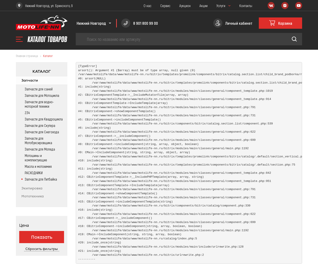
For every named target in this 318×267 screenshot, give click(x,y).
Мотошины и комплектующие (36, 157)
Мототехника (32, 196)
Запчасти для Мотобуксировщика (38, 140)
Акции (203, 5)
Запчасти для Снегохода (42, 132)
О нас (147, 5)
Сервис (165, 5)
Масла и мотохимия (38, 166)
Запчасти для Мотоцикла (42, 95)
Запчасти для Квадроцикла (44, 119)
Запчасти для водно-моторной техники (39, 103)
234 (27, 112)
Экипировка (31, 188)
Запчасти (29, 80)
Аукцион (185, 5)
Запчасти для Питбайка (41, 179)
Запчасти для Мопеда (40, 149)
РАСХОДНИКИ (34, 172)
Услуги (220, 5)
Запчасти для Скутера (40, 125)
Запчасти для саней (39, 89)
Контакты (245, 5)
